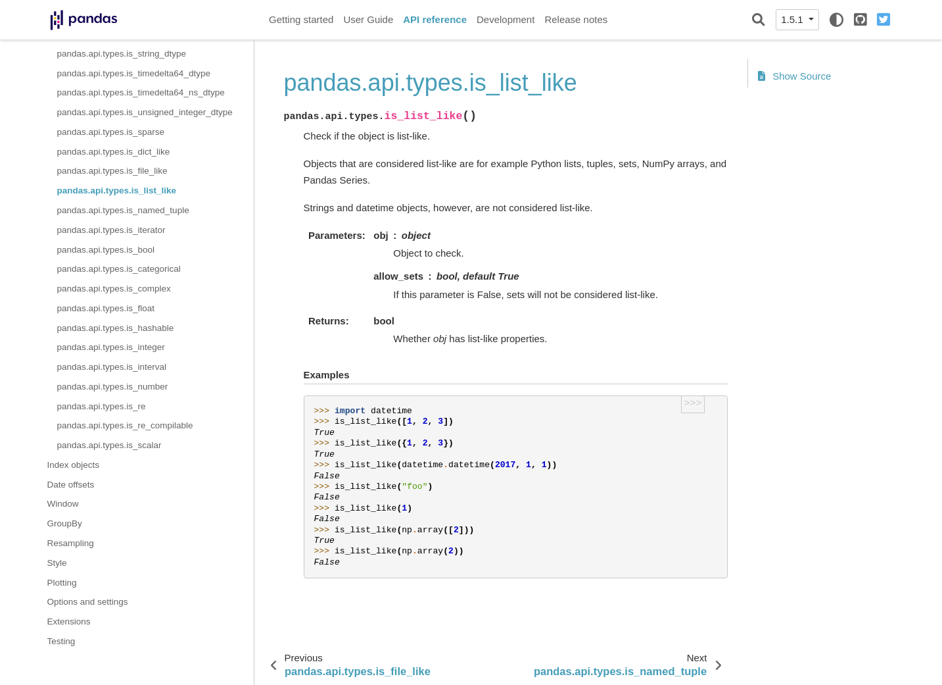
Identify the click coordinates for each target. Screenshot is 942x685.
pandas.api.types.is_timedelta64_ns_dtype (141, 92)
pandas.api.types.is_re (101, 406)
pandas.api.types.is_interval (112, 367)
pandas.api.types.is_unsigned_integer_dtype (145, 112)
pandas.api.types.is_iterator (111, 230)
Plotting (62, 583)
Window (63, 504)
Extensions (69, 621)
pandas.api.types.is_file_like (112, 171)
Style (57, 563)
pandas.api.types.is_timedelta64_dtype (133, 73)
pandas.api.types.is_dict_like (113, 152)
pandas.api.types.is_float (106, 308)
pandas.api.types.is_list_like (117, 190)
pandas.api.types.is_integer (111, 347)
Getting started (301, 19)
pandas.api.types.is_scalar (109, 445)
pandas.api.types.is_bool (106, 250)
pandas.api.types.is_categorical (119, 269)
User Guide (368, 19)
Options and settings (87, 602)
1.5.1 (793, 19)
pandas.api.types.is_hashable (115, 328)
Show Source (795, 76)
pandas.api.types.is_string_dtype (122, 54)
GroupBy (64, 523)
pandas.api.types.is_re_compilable (125, 425)
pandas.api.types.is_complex (114, 288)
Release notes (575, 19)
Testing (61, 641)
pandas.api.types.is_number (112, 387)
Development (505, 19)
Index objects (73, 465)
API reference (435, 19)
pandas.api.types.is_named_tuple (123, 210)
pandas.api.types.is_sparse (111, 132)
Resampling (70, 543)
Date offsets (71, 485)
